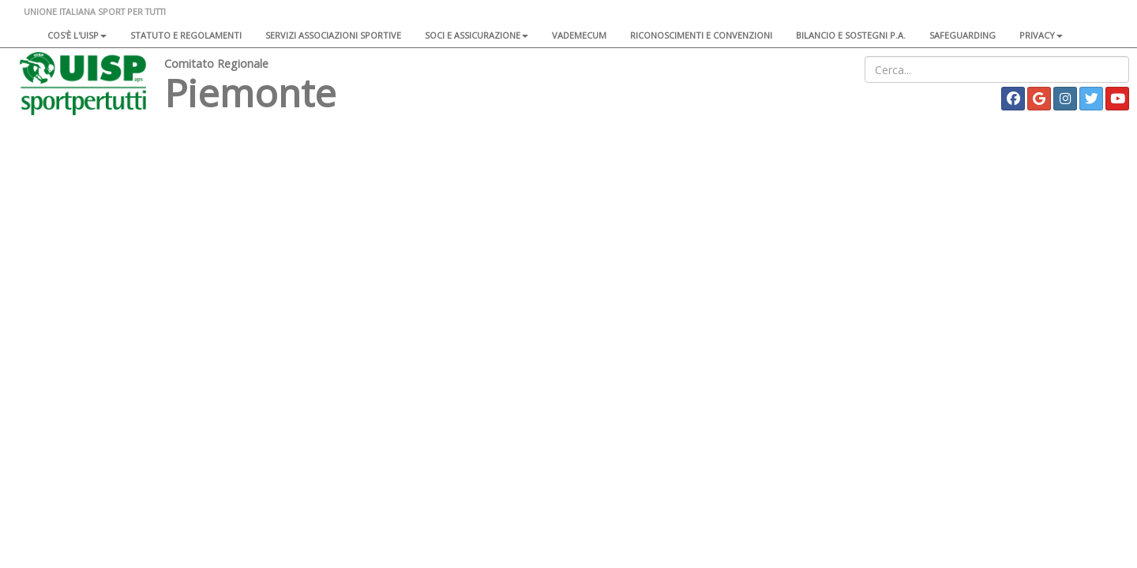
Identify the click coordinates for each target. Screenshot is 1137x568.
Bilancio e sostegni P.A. (851, 35)
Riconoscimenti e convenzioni (701, 35)
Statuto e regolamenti (186, 35)
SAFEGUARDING (962, 35)
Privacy (1041, 35)
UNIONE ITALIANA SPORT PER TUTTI (95, 11)
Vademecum (579, 35)
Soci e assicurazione (476, 35)
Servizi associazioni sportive (333, 35)
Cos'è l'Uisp (77, 35)
